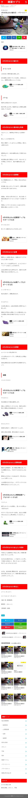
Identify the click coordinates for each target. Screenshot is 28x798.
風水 (3, 755)
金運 (4, 733)
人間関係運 (6, 729)
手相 (3, 751)
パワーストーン (6, 764)
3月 (3, 615)
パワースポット (6, 768)
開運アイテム (5, 760)
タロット (4, 746)
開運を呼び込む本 (6, 773)
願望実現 (5, 725)
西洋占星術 (5, 742)
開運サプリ (14, 1)
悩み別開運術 (5, 720)
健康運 (4, 738)
